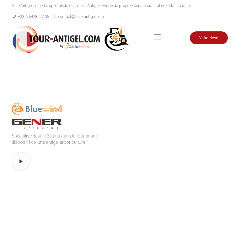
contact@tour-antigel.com (81, 16)
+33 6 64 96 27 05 (33, 16)
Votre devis (208, 37)
